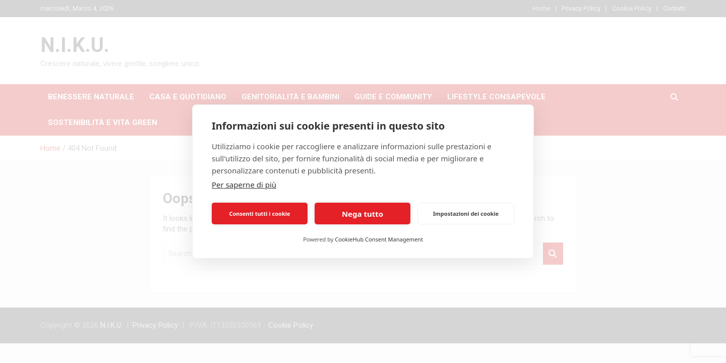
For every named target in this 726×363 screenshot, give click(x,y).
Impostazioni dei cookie (466, 213)
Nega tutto (362, 214)
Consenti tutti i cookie (259, 213)
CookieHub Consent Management (379, 239)
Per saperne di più (244, 184)
